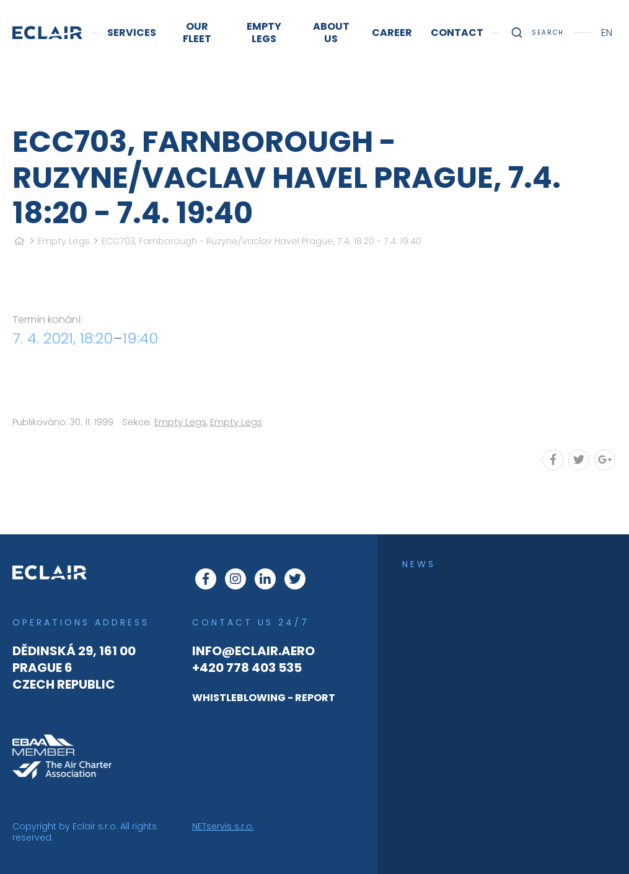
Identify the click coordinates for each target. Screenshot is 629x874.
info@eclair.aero (253, 651)
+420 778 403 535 (247, 667)
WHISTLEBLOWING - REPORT (263, 698)
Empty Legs (64, 241)
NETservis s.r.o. (223, 826)
